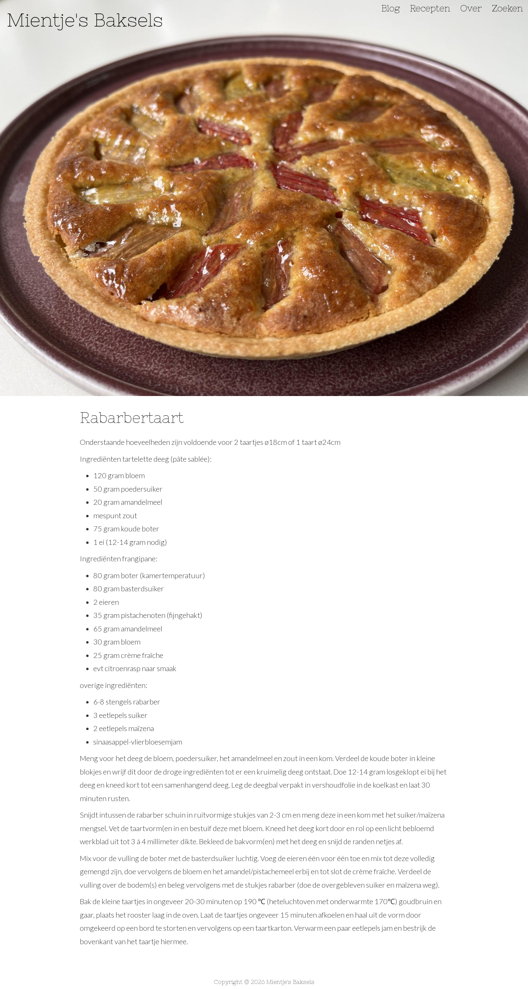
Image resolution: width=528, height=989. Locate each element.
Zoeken (507, 8)
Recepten (430, 8)
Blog (390, 8)
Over (471, 8)
